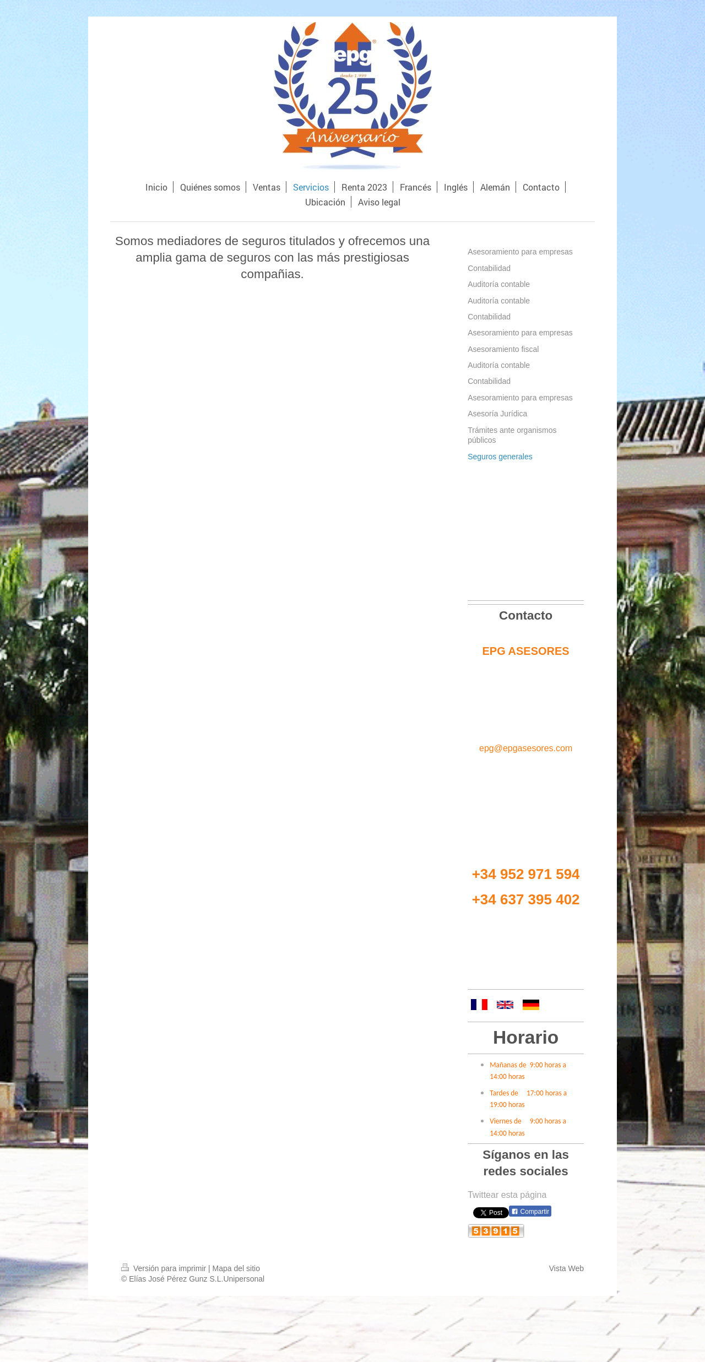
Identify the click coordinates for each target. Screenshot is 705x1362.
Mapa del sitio (236, 1268)
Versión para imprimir (164, 1268)
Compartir (530, 1212)
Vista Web (566, 1268)
